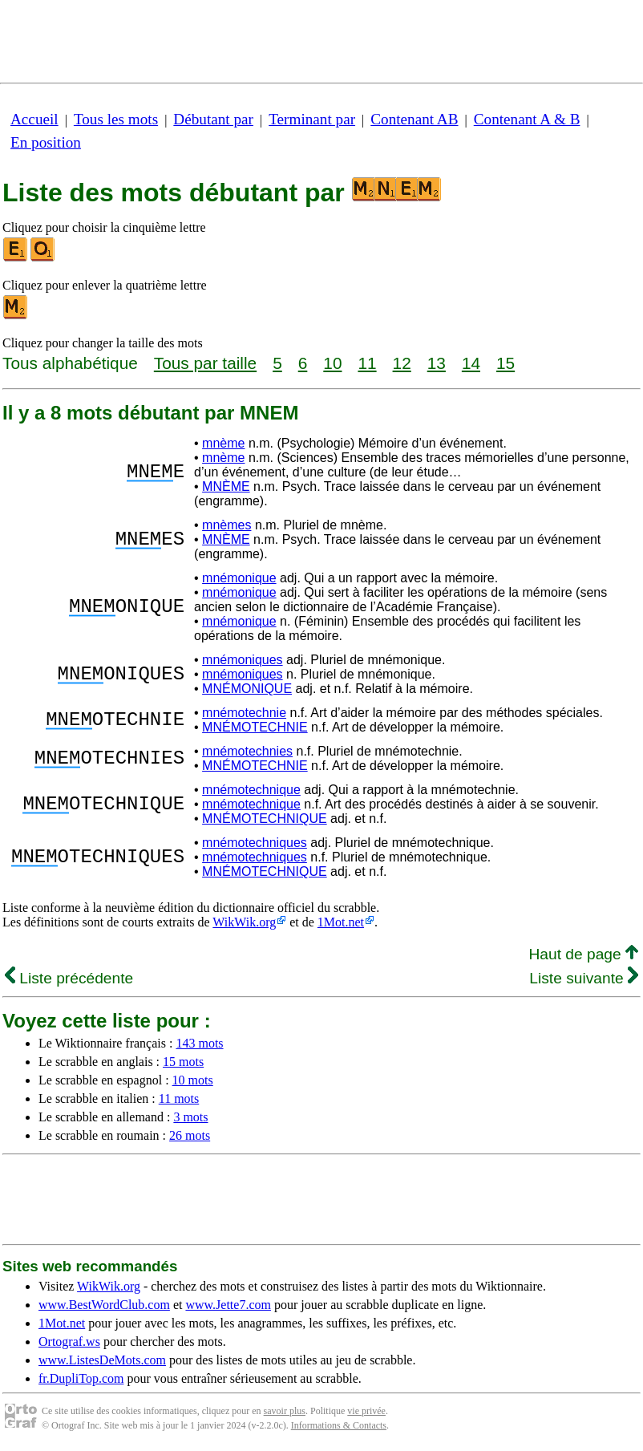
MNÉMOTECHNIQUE (264, 818)
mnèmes (226, 525)
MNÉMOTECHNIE (255, 727)
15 (505, 363)
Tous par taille (205, 363)
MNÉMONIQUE (247, 688)
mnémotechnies (247, 751)
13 (436, 363)
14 (471, 363)
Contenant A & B (527, 119)
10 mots (192, 1080)
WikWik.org (244, 922)
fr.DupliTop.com (80, 1378)
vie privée (366, 1411)
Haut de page (583, 954)
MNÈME (226, 486)
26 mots (189, 1135)
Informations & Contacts (338, 1425)
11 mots (179, 1098)
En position (45, 142)
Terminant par (312, 119)
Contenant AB (414, 119)
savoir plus (284, 1411)
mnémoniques (242, 660)
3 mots (190, 1117)
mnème (223, 443)
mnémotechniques (254, 842)
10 (332, 363)
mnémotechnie (244, 712)
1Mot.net (340, 922)
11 (367, 363)
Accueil (34, 119)
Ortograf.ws (69, 1341)
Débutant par (213, 119)
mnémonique (239, 578)
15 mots (183, 1061)
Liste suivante (583, 978)
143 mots (199, 1043)
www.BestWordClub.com (104, 1304)
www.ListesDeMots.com (102, 1360)
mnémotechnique (251, 789)
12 (402, 363)
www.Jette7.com (228, 1304)
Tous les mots (116, 119)
